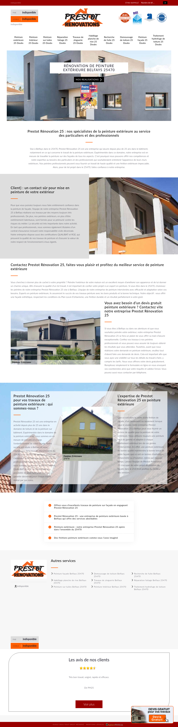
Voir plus (88, 704)
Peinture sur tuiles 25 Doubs (47, 40)
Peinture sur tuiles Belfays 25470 (69, 587)
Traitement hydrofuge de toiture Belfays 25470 (148, 588)
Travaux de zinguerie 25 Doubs (78, 40)
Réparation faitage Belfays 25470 (149, 580)
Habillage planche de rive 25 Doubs (93, 40)
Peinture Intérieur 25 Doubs (33, 40)
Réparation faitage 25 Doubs (62, 40)
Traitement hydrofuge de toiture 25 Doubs (158, 40)
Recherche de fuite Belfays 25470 (145, 574)
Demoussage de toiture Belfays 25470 (107, 574)
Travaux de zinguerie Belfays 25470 (106, 581)
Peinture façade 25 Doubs (142, 40)
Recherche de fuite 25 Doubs (109, 40)
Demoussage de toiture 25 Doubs (126, 40)
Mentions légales (95, 724)
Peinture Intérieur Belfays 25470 (108, 587)
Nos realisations (89, 79)
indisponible (29, 12)
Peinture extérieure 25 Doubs (18, 40)
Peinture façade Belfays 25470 (67, 573)
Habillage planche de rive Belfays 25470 (68, 581)
